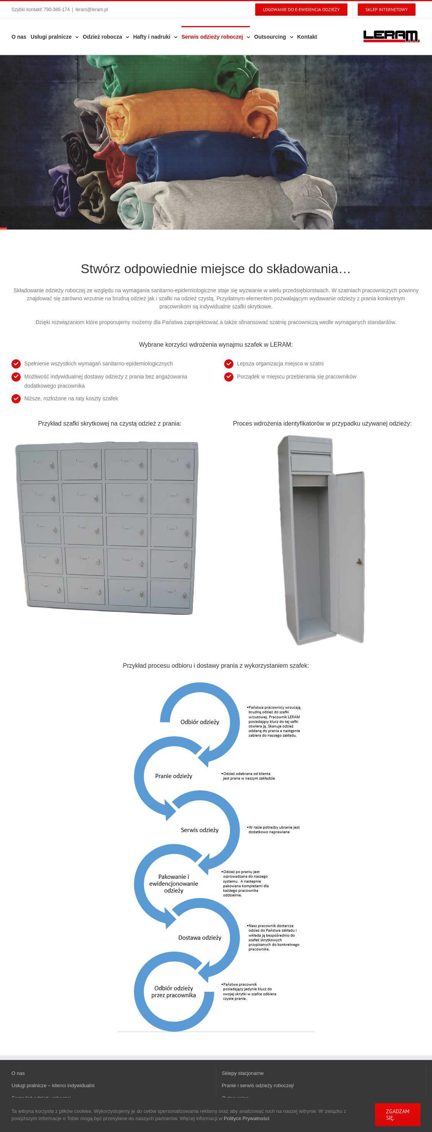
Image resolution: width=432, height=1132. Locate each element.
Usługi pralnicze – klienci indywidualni (53, 1085)
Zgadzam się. (397, 1114)
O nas (18, 1073)
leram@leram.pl (91, 9)
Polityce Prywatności (246, 1118)
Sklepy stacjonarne (243, 1073)
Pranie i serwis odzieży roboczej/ (258, 1085)
